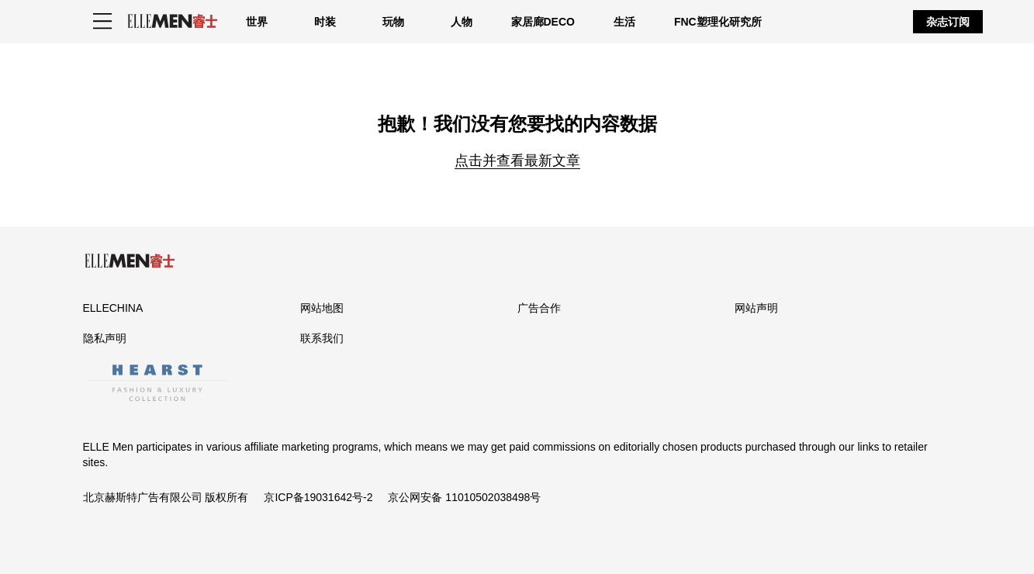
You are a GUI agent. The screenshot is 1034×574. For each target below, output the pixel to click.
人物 (461, 22)
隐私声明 (104, 338)
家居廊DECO (543, 22)
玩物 (393, 22)
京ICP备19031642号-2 (318, 497)
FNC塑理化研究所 (718, 22)
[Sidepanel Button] (102, 22)
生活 (624, 22)
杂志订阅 (948, 22)
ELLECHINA (113, 308)
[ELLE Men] (172, 21)
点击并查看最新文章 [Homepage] (517, 160)
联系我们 (322, 338)
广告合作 (539, 308)
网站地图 (322, 308)
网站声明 (756, 308)
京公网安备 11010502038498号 (464, 497)
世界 (257, 22)
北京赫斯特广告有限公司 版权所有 (166, 497)
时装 (325, 22)
